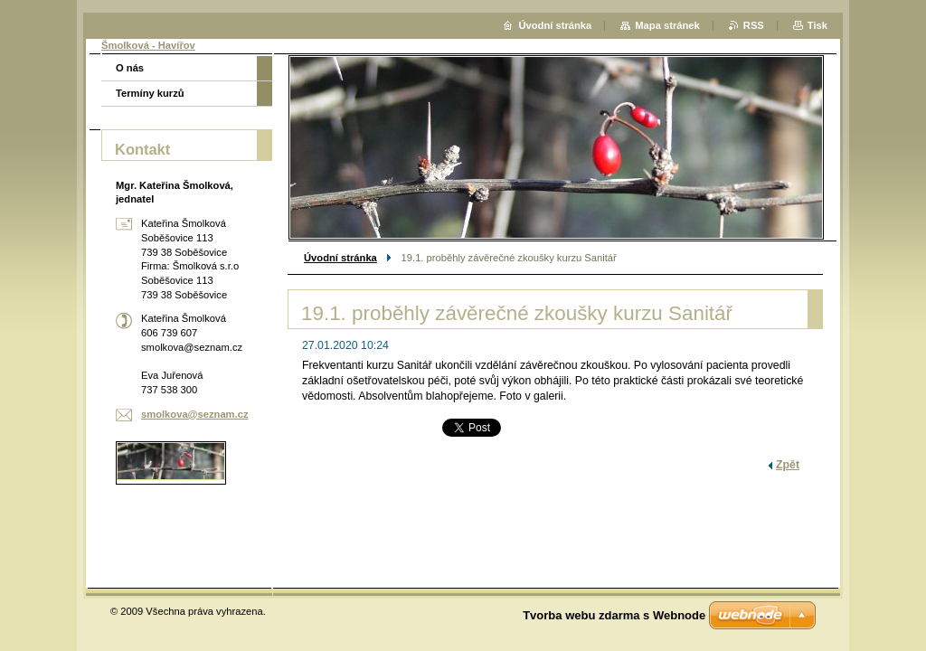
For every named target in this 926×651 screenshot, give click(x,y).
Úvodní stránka (340, 257)
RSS (753, 25)
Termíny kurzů (150, 93)
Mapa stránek (667, 25)
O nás (130, 67)
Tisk (817, 25)
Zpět (787, 464)
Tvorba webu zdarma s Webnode (614, 615)
